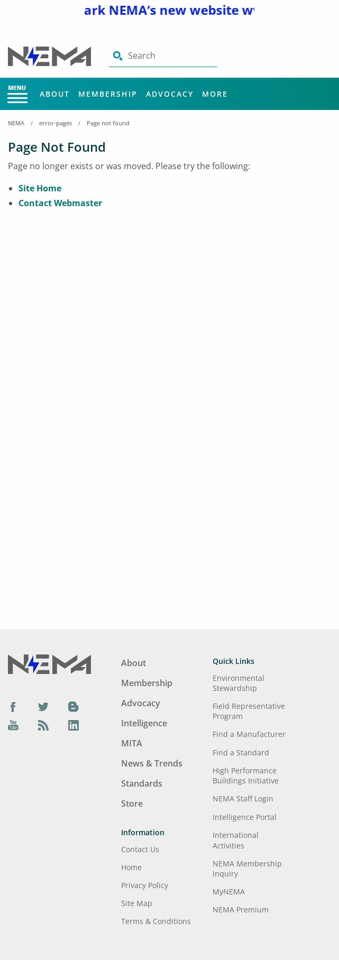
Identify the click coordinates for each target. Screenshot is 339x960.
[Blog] (73, 706)
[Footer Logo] (49, 663)
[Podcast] (43, 725)
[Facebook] (13, 706)
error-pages (55, 123)
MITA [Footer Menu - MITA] (131, 743)
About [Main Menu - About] (55, 94)
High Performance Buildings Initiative (246, 775)
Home (131, 867)
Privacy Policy (144, 885)
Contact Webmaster (60, 203)
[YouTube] (13, 725)
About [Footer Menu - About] (133, 663)
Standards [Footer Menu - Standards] (141, 783)
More (215, 94)
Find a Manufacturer (249, 734)
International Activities (236, 840)
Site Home (40, 188)
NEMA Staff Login (243, 798)
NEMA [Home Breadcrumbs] (16, 123)
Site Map (136, 903)
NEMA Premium (241, 909)
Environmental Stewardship (238, 683)
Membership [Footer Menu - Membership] (146, 683)
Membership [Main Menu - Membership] (108, 94)
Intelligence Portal (245, 817)
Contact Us (140, 849)
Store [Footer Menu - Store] (132, 803)
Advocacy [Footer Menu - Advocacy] (140, 703)
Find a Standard (241, 752)
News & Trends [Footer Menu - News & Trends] (151, 763)
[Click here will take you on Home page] (50, 55)
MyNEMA (229, 892)
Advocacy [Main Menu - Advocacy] (170, 94)
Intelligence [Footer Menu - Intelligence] (144, 723)
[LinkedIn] (73, 725)
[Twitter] (43, 706)
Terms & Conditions (156, 921)
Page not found (108, 123)
